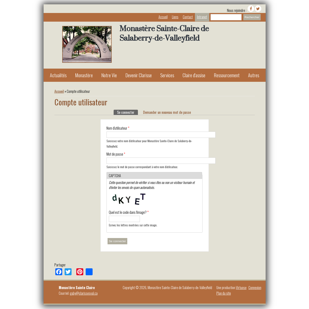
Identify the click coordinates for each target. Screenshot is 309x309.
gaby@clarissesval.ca (84, 293)
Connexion (255, 287)
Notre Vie (109, 75)
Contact (188, 16)
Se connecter (127, 112)
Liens (175, 16)
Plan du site (223, 293)
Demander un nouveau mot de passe (167, 112)
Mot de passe (115, 154)
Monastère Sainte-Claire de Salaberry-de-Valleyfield (164, 33)
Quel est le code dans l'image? (129, 212)
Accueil (163, 16)
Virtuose (241, 287)
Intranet (202, 16)
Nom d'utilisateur (117, 128)
